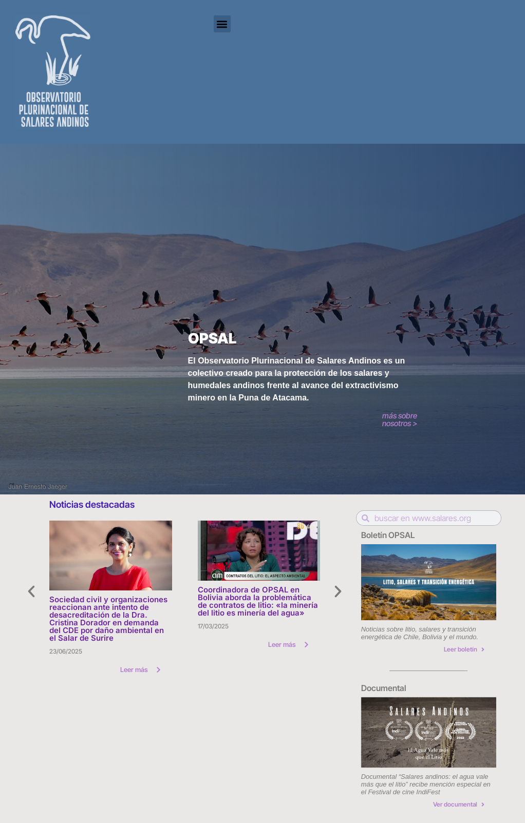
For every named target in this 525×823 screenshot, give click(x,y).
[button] (222, 23)
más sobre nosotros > (399, 419)
